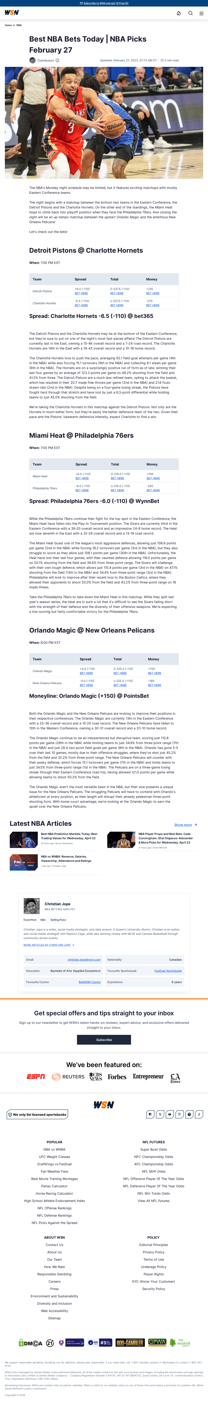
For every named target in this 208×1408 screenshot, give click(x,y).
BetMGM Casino (90, 982)
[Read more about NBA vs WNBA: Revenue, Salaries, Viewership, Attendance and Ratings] (69, 859)
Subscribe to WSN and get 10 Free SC (106, 3)
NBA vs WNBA (54, 1149)
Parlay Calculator (54, 1186)
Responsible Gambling (54, 1274)
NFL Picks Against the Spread (54, 1223)
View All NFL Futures (153, 1201)
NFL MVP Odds (153, 1171)
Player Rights (154, 1274)
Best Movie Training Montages (54, 1179)
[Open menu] (201, 13)
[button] (201, 13)
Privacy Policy (154, 1252)
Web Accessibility (54, 1311)
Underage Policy (153, 1267)
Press (54, 1289)
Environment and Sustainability (54, 1296)
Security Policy (153, 1289)
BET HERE (81, 293)
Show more (186, 824)
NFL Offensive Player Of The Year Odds (153, 1179)
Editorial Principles (153, 1245)
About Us (54, 1252)
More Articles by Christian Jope (49, 944)
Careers (55, 1281)
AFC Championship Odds (153, 1164)
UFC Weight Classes (54, 1157)
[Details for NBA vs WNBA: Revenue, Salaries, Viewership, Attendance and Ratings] (24, 863)
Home (8, 25)
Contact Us (54, 1245)
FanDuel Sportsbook (168, 970)
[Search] (190, 13)
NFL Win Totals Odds (154, 1193)
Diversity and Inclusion (54, 1303)
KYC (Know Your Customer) (153, 1281)
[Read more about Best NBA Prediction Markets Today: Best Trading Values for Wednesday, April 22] (69, 837)
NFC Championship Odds (153, 1157)
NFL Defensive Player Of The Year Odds (153, 1186)
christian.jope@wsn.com (84, 959)
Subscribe (104, 1040)
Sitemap (54, 1318)
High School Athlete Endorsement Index (54, 1201)
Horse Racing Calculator (54, 1193)
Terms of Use (153, 1259)
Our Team (54, 1259)
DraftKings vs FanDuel (54, 1164)
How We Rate (54, 1267)
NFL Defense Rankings (54, 1215)
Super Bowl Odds (153, 1149)
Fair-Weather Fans (54, 1171)
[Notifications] (179, 13)
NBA (19, 25)
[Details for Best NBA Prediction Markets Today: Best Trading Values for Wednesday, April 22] (24, 840)
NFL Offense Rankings (55, 1208)
